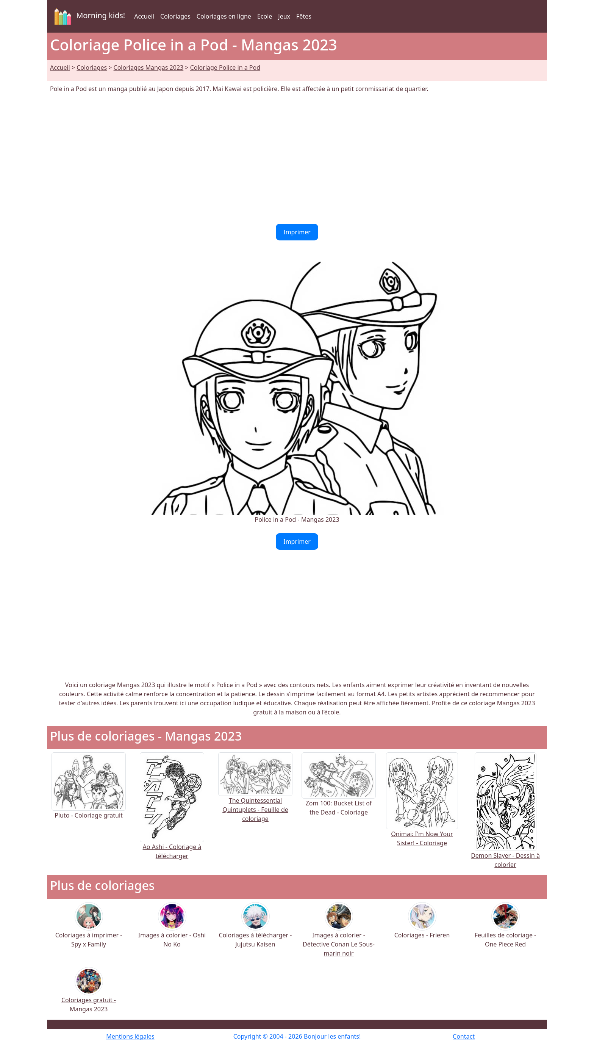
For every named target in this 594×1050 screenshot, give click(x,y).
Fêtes (303, 16)
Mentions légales (130, 1036)
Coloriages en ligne (224, 16)
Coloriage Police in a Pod (225, 67)
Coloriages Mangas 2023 (149, 67)
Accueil (144, 16)
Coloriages (175, 16)
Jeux (284, 16)
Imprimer (297, 232)
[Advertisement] (297, 158)
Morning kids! (88, 16)
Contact (464, 1036)
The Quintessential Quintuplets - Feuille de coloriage (255, 796)
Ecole (264, 16)
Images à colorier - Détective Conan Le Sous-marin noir (339, 934)
